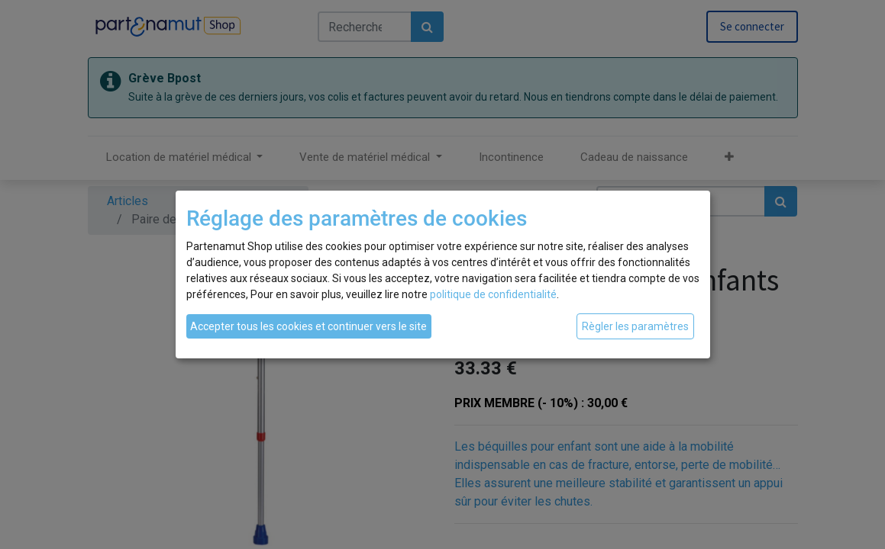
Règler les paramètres (635, 326)
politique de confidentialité (493, 294)
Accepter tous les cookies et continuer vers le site (308, 326)
